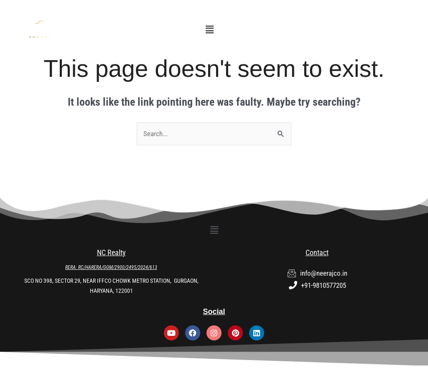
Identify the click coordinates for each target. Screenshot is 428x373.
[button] (209, 30)
